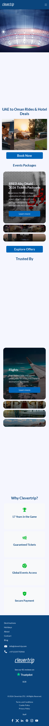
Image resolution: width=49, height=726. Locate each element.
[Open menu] (46, 4)
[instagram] (32, 721)
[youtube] (36, 721)
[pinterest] (27, 721)
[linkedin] (22, 721)
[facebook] (12, 721)
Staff (24, 714)
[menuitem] (24, 623)
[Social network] (17, 721)
